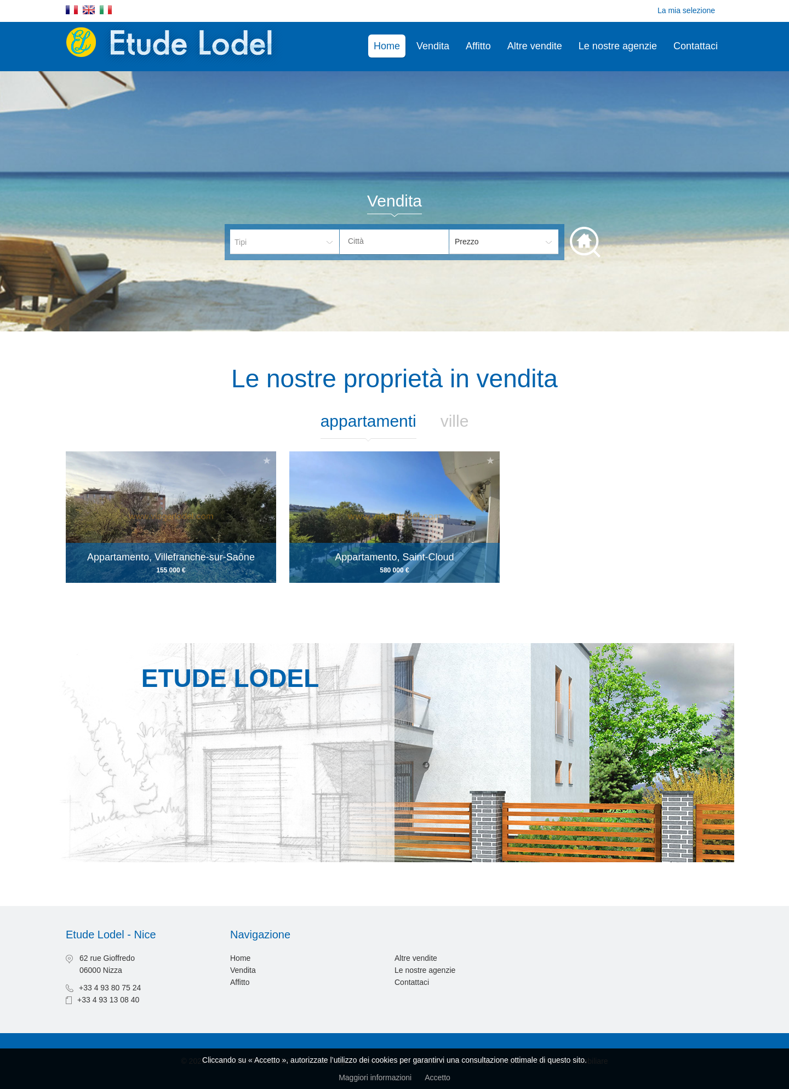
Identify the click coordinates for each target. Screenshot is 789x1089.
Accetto (437, 1077)
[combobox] (394, 242)
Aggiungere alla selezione (267, 460)
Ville (455, 421)
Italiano (106, 9)
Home (387, 46)
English (89, 9)
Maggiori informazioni (375, 1077)
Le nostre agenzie (618, 46)
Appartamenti (368, 421)
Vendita (432, 46)
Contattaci (695, 46)
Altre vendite (534, 46)
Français (72, 9)
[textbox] (403, 241)
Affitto (478, 46)
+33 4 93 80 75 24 (110, 987)
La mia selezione (686, 10)
